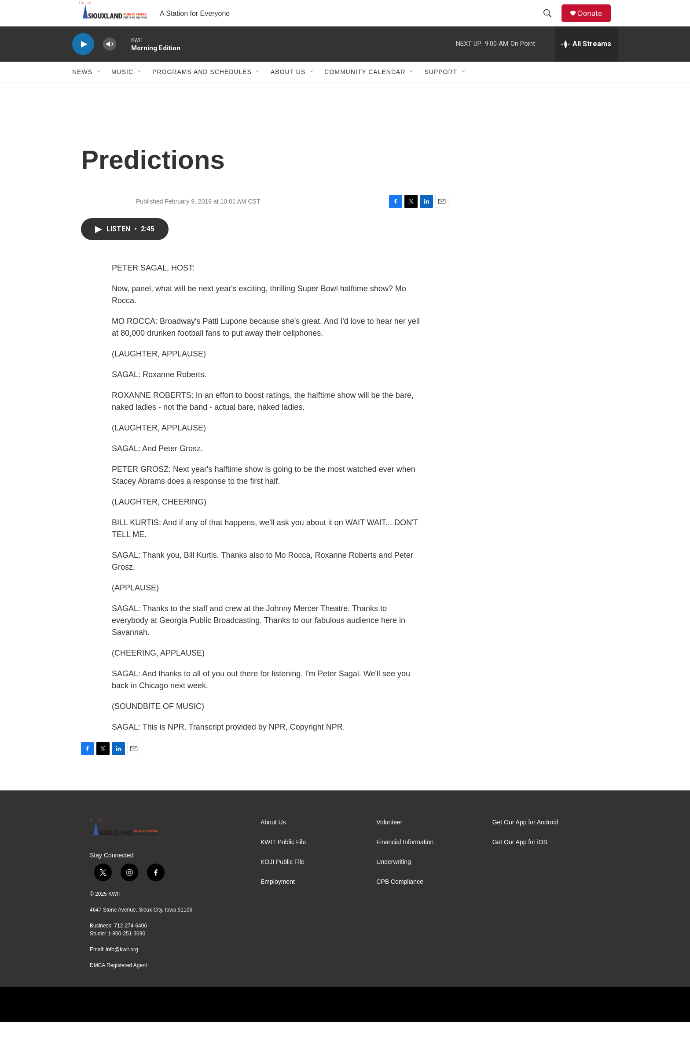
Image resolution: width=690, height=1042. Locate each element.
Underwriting (393, 882)
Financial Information (404, 862)
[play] (83, 64)
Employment (278, 901)
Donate (595, 23)
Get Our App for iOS (519, 862)
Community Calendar (364, 91)
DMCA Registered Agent (118, 985)
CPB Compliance (399, 901)
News (82, 91)
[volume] (109, 64)
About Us (288, 91)
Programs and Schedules (202, 91)
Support (440, 91)
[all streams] (586, 64)
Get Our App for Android (525, 842)
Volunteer (389, 842)
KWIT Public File (283, 862)
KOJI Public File (283, 882)
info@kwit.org (122, 969)
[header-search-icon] (551, 23)
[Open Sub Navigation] (99, 91)
